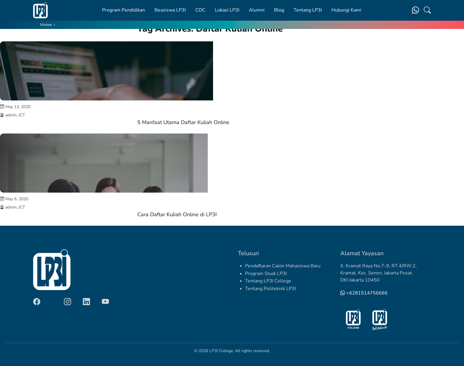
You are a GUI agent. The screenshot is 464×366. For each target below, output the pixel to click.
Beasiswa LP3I (170, 10)
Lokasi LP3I (227, 10)
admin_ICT (15, 115)
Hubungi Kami (346, 10)
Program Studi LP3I (266, 273)
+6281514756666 (364, 293)
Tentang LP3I (308, 10)
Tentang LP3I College (268, 281)
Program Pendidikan (123, 10)
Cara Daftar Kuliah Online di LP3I (177, 214)
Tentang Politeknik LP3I (270, 288)
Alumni (257, 10)
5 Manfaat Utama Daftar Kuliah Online (183, 122)
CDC (200, 10)
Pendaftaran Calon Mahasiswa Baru (282, 266)
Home (45, 24)
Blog (279, 10)
